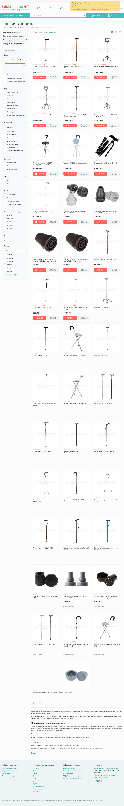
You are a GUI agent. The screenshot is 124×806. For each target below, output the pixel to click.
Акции (63, 8)
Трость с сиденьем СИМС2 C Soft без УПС (107, 645)
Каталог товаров (14, 15)
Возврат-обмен (68, 773)
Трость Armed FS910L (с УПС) (104, 403)
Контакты (36, 768)
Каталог (35, 773)
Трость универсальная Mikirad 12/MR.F (43, 212)
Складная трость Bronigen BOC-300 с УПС (107, 164)
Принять (107, 9)
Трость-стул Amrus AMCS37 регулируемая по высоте (42, 164)
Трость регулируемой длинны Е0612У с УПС (76, 308)
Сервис (35, 784)
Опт (34, 781)
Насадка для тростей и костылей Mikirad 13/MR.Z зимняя (74, 212)
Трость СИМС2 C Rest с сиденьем (75, 163)
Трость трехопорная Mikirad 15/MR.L (106, 67)
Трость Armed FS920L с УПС (42, 452)
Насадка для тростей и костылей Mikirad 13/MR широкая (105, 212)
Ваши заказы (6, 773)
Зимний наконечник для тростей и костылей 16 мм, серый (52, 692)
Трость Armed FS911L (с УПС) (43, 548)
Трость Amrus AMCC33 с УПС (43, 307)
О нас (34, 771)
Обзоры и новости (38, 786)
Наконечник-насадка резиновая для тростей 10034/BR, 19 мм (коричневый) (75, 260)
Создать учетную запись (9, 771)
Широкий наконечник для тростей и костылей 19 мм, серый (75, 597)
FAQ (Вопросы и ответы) (71, 776)
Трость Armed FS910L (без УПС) (44, 644)
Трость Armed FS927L (40, 355)
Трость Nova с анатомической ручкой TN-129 (76, 549)
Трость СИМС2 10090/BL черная (44, 67)
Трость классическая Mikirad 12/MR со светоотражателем (76, 115)
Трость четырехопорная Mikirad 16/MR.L (43, 115)
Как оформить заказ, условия (72, 771)
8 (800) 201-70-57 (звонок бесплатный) (106, 768)
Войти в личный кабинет (10, 768)
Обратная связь (38, 789)
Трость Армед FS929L (70, 452)
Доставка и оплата (69, 768)
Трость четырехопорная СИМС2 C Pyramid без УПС (105, 115)
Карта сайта (36, 791)
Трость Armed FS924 (101, 307)
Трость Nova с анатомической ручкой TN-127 (106, 549)
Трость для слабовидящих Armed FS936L (44, 404)
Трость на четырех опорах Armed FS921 (105, 500)
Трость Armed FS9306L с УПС (104, 452)
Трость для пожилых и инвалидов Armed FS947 (44, 500)
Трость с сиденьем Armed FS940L (74, 403)
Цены (34, 776)
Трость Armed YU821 (101, 355)
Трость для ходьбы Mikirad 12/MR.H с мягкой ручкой (76, 645)
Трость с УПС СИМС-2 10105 (73, 67)
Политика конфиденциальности (73, 778)
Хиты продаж (43, 8)
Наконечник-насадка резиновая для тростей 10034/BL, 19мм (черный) (45, 260)
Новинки (53, 8)
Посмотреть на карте (100, 777)
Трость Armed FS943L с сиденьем (74, 355)
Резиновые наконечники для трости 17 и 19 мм (46, 597)
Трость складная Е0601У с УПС (105, 259)
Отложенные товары (8, 776)
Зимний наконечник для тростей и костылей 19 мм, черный (105, 597)
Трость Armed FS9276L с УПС (73, 500)
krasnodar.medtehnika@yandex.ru (104, 775)
